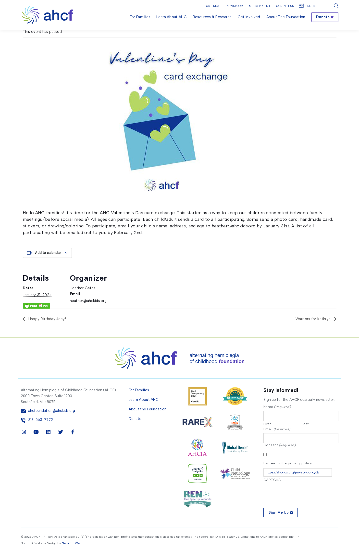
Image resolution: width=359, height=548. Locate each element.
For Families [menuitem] (140, 17)
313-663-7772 (40, 431)
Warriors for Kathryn (314, 330)
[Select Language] (316, 6)
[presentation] (300, 506)
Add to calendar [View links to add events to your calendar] (48, 264)
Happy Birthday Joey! (46, 330)
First (267, 436)
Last (305, 436)
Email (276, 441)
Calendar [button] (213, 6)
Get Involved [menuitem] (249, 17)
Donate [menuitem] (323, 17)
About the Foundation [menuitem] (285, 17)
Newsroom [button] (235, 6)
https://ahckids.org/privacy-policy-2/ (293, 485)
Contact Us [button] (285, 6)
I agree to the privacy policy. (288, 476)
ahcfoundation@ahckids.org (51, 422)
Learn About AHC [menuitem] (171, 17)
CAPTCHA (272, 492)
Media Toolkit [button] (259, 6)
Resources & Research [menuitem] (212, 17)
